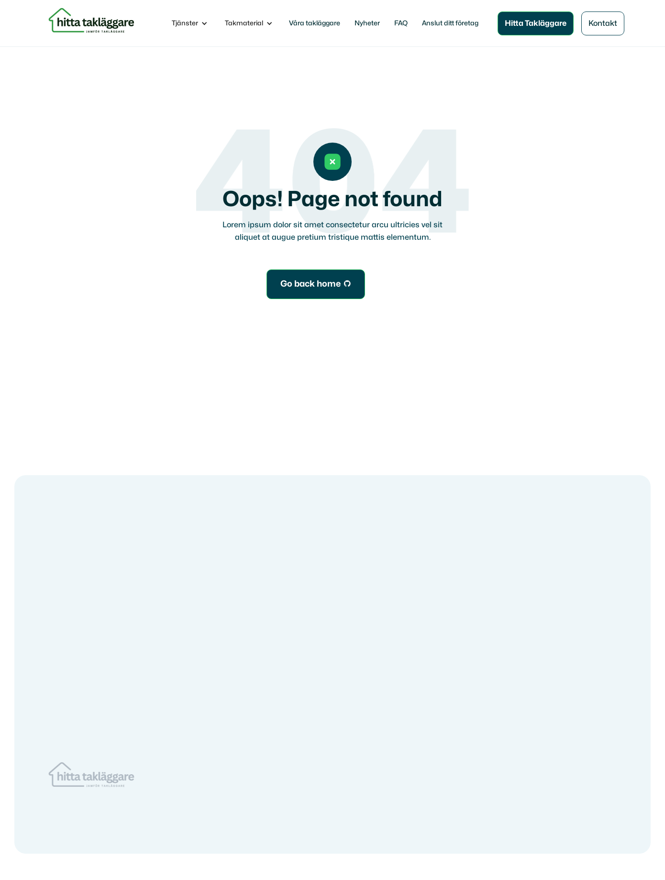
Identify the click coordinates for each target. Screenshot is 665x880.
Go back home (315, 284)
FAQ (401, 23)
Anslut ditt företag (450, 23)
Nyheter (367, 23)
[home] (93, 23)
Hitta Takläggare (535, 23)
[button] (189, 23)
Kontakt (602, 23)
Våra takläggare (314, 23)
